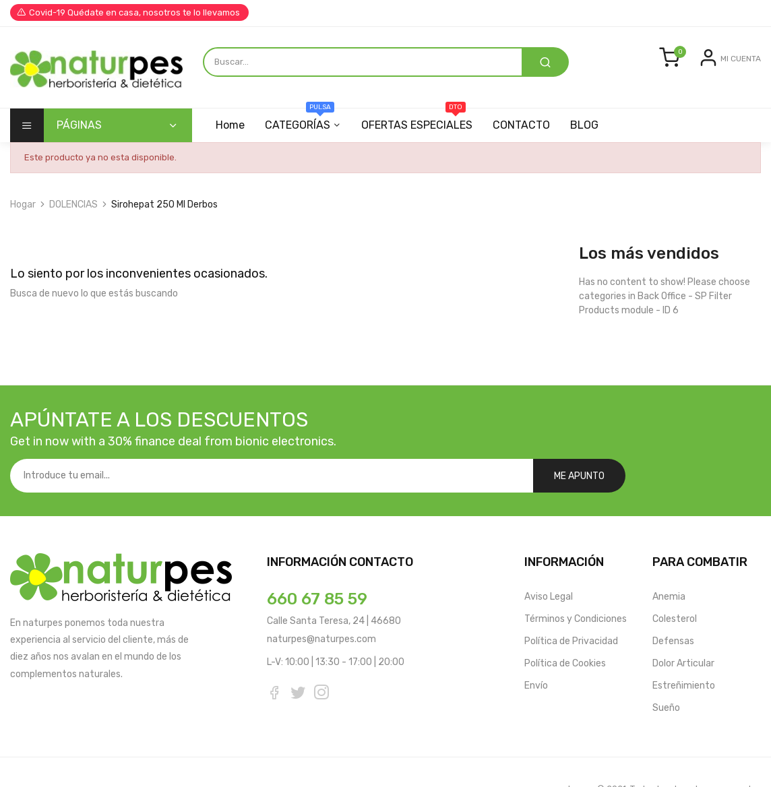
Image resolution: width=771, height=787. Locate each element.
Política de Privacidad (571, 607)
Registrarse (735, 68)
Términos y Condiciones (575, 585)
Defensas (673, 607)
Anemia (668, 563)
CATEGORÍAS (301, 119)
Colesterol (674, 585)
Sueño (666, 674)
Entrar (689, 68)
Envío (536, 652)
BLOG (592, 125)
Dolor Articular (683, 629)
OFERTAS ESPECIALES (420, 119)
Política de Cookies (565, 629)
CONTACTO (527, 125)
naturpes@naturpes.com (321, 605)
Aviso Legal (548, 563)
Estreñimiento (683, 652)
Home (230, 125)
